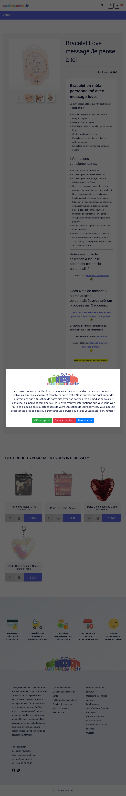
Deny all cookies (64, 420)
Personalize (85, 420)
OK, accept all (42, 420)
